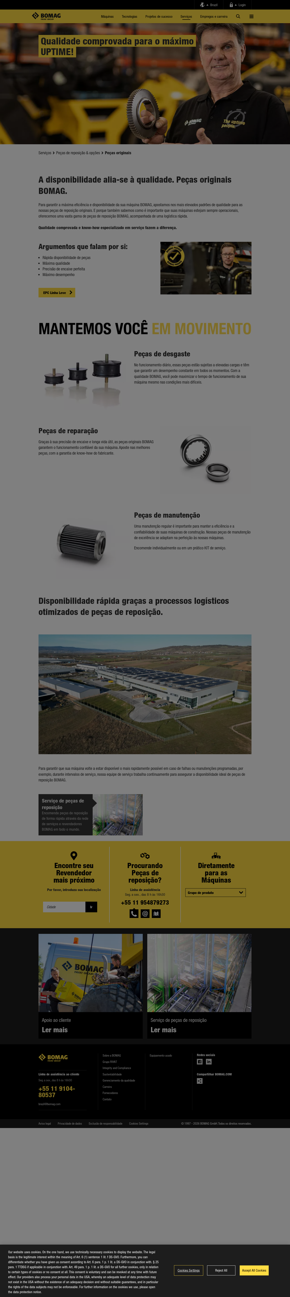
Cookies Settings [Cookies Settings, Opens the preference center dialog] (189, 1271)
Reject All (221, 1271)
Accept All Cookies (254, 1271)
